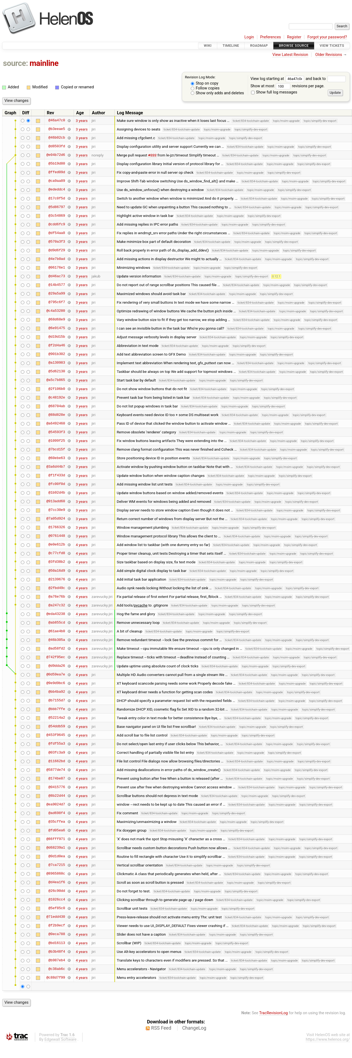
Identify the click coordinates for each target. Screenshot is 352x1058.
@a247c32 (56, 605)
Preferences (270, 37)
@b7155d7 (56, 700)
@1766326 (56, 527)
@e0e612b (56, 544)
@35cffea (56, 821)
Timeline (231, 45)
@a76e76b (56, 596)
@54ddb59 (56, 726)
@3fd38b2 (56, 562)
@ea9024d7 (55, 804)
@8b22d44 (56, 795)
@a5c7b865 (55, 380)
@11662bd (56, 761)
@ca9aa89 (56, 181)
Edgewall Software (60, 1039)
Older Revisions (328, 54)
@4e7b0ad (56, 258)
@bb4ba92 (56, 691)
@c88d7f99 (55, 977)
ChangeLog (194, 1028)
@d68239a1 (55, 847)
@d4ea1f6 (56, 882)
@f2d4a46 (56, 345)
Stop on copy (204, 83)
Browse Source (294, 45)
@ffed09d (56, 172)
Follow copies (205, 88)
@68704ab (56, 406)
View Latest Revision (290, 54)
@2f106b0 (56, 388)
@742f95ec (55, 657)
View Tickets (332, 45)
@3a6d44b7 (55, 466)
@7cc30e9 (56, 510)
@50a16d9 (56, 570)
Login (249, 37)
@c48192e (56, 397)
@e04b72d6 (55, 155)
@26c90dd (56, 891)
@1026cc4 (56, 899)
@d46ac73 (56, 276)
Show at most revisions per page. (288, 86)
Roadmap (259, 45)
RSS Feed (161, 1028)
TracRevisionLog (273, 1013)
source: (15, 63)
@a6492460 (55, 423)
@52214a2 (56, 717)
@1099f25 (56, 440)
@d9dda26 (56, 666)
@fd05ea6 (56, 830)
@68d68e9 (56, 319)
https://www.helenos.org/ (328, 1039)
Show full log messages (274, 92)
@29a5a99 (56, 293)
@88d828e (56, 414)
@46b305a (56, 639)
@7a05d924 (55, 518)
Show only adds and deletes (217, 93)
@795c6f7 (56, 302)
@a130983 (56, 362)
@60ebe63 (56, 458)
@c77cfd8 (56, 553)
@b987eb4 (56, 960)
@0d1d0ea (56, 856)
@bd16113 (56, 942)
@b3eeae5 (56, 129)
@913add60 (55, 501)
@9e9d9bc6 (55, 683)
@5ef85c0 (56, 908)
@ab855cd (56, 622)
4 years (82, 545)
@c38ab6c (56, 968)
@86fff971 (55, 838)
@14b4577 (56, 284)
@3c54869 (56, 215)
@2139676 (56, 579)
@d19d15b (56, 336)
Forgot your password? (327, 37)
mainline (43, 63)
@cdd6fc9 (56, 224)
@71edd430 (55, 917)
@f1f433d (56, 475)
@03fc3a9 (56, 752)
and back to (325, 78)
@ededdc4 (56, 189)
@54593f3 (56, 432)
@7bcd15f (56, 449)
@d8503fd (56, 146)
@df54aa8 (56, 232)
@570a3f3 (56, 241)
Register (294, 37)
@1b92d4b (56, 492)
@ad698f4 (56, 813)
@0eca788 (56, 934)
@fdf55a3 (56, 743)
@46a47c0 (56, 120)
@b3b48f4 (56, 951)
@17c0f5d (56, 198)
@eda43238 (55, 613)
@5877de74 (55, 769)
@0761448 (56, 536)
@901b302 (56, 354)
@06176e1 (56, 267)
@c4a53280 (55, 311)
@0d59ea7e (55, 674)
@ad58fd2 (56, 648)
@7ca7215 (56, 865)
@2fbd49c (56, 587)
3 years (82, 120)
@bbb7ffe (56, 709)
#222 (152, 155)
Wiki (208, 45)
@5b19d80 (56, 163)
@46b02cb (56, 137)
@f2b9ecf (56, 925)
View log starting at (278, 78)
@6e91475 (56, 328)
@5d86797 (56, 207)
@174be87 (56, 778)
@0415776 (56, 787)
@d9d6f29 (56, 250)
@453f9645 (55, 735)
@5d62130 (56, 371)
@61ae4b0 (56, 631)
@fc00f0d (56, 484)
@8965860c (55, 873)
